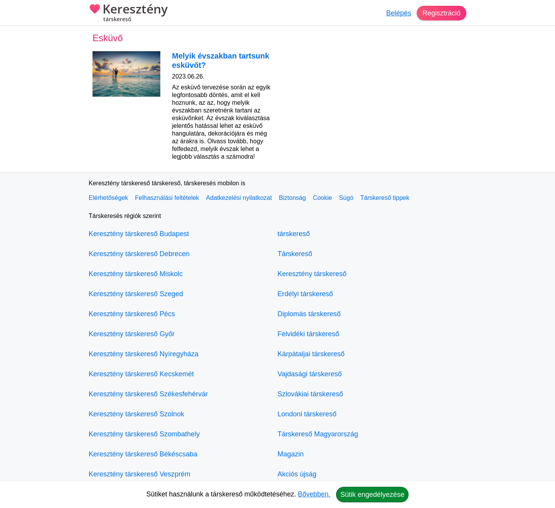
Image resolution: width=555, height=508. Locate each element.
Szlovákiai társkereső (310, 394)
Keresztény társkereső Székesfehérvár (148, 394)
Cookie (322, 197)
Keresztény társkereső (312, 274)
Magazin (291, 454)
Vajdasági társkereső (310, 374)
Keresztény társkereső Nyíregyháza (143, 354)
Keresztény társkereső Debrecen (139, 254)
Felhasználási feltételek (167, 197)
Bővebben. (314, 494)
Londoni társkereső (307, 414)
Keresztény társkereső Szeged (136, 294)
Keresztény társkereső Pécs (132, 314)
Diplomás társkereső (309, 314)
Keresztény (128, 13)
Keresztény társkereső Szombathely (144, 434)
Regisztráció (441, 13)
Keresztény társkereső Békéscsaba (143, 454)
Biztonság (292, 197)
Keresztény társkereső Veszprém (139, 474)
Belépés (398, 13)
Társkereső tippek (384, 197)
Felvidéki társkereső (308, 334)
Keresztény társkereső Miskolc (136, 274)
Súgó (346, 197)
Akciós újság (297, 474)
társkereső (294, 234)
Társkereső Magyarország (318, 434)
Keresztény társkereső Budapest (139, 234)
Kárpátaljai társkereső (311, 354)
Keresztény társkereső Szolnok (136, 414)
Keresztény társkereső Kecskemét (141, 374)
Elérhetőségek (108, 197)
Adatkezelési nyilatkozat (239, 197)
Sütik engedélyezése (372, 494)
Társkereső (295, 254)
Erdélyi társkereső (305, 294)
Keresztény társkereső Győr (132, 334)
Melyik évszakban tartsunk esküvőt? (220, 60)
